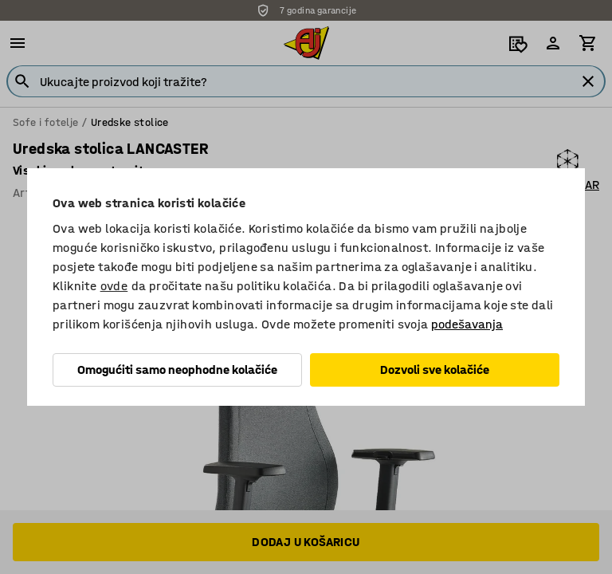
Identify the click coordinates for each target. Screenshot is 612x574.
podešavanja (467, 324)
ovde (114, 285)
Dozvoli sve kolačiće (434, 369)
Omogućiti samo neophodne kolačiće (177, 369)
